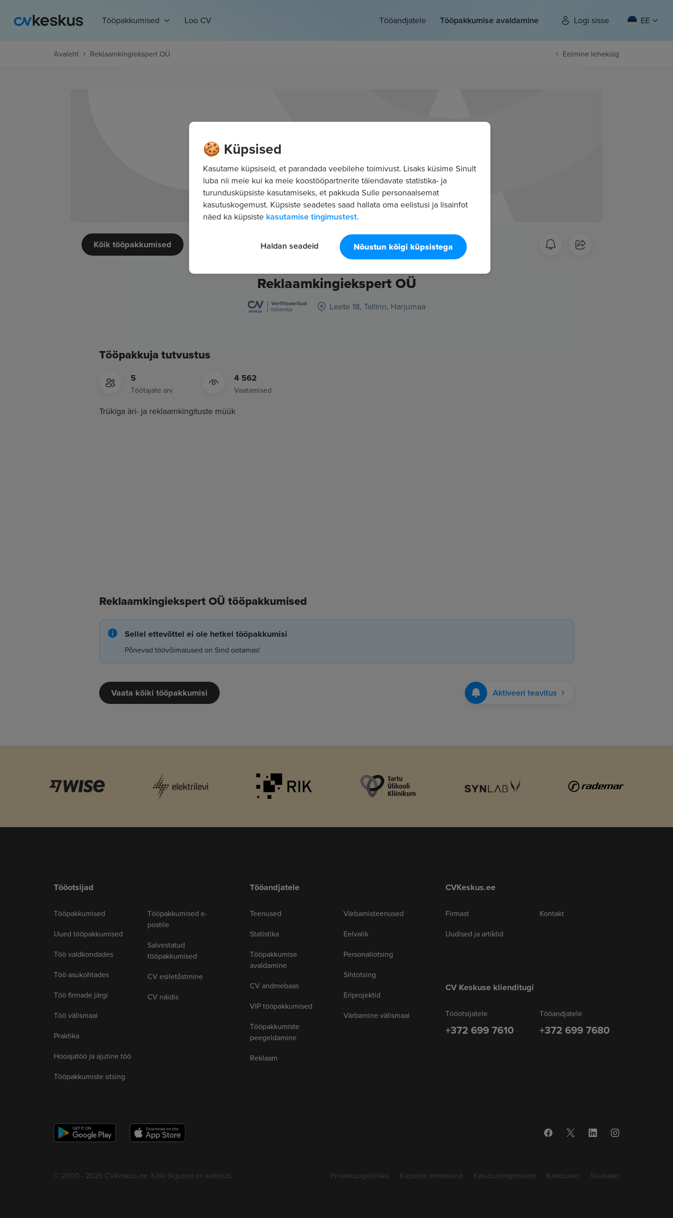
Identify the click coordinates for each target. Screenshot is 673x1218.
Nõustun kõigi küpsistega (403, 247)
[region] (339, 198)
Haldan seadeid (289, 245)
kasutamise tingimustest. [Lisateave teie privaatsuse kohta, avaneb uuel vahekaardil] (312, 216)
